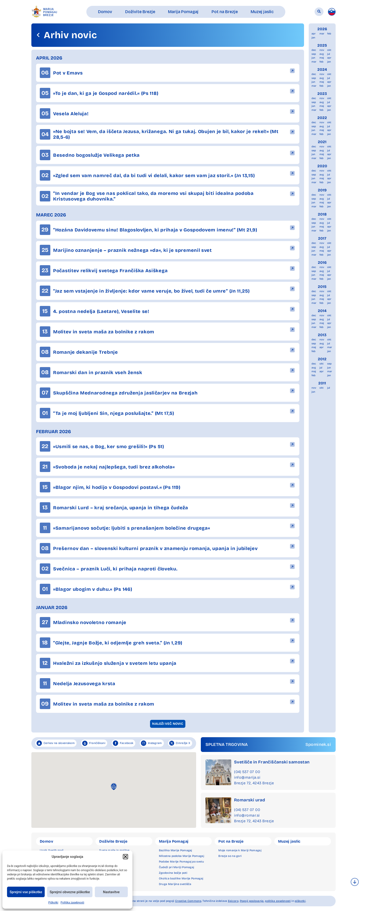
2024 (322, 69)
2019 (322, 190)
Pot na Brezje (230, 841)
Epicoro (233, 901)
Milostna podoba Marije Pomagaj (181, 856)
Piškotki (53, 902)
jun (313, 57)
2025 (322, 45)
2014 (322, 311)
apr (314, 33)
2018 (322, 214)
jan (313, 37)
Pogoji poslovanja (252, 901)
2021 (322, 142)
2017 (322, 238)
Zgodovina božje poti (173, 872)
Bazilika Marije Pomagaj (175, 850)
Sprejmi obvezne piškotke (70, 892)
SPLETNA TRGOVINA (227, 744)
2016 (322, 262)
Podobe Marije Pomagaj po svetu (181, 861)
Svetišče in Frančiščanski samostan (272, 762)
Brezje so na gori (230, 856)
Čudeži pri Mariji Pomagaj (176, 867)
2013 (322, 335)
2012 (322, 359)
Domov (46, 841)
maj (321, 57)
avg (321, 54)
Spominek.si (318, 744)
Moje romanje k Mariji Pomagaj (239, 850)
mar (321, 33)
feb (329, 33)
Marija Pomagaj (174, 841)
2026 (322, 29)
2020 (322, 166)
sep (314, 54)
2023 (322, 93)
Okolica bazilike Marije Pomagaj (181, 878)
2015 (322, 286)
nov (321, 50)
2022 (322, 117)
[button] (125, 856)
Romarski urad (249, 800)
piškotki (300, 901)
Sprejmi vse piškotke (26, 892)
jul (328, 54)
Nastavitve (111, 892)
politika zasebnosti (278, 901)
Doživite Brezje (113, 841)
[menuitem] (332, 12)
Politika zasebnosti (72, 902)
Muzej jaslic (289, 841)
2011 (322, 383)
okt (329, 50)
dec (314, 50)
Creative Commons (188, 901)
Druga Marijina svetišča (175, 884)
